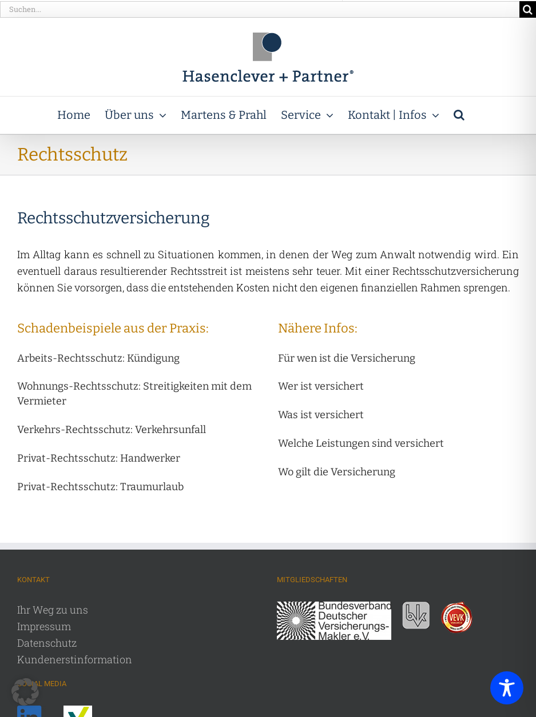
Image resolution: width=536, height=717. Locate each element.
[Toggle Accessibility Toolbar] (507, 688)
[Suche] (527, 9)
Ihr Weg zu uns (52, 609)
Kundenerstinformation (74, 659)
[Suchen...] (259, 9)
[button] (459, 115)
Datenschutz (47, 643)
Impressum (44, 626)
